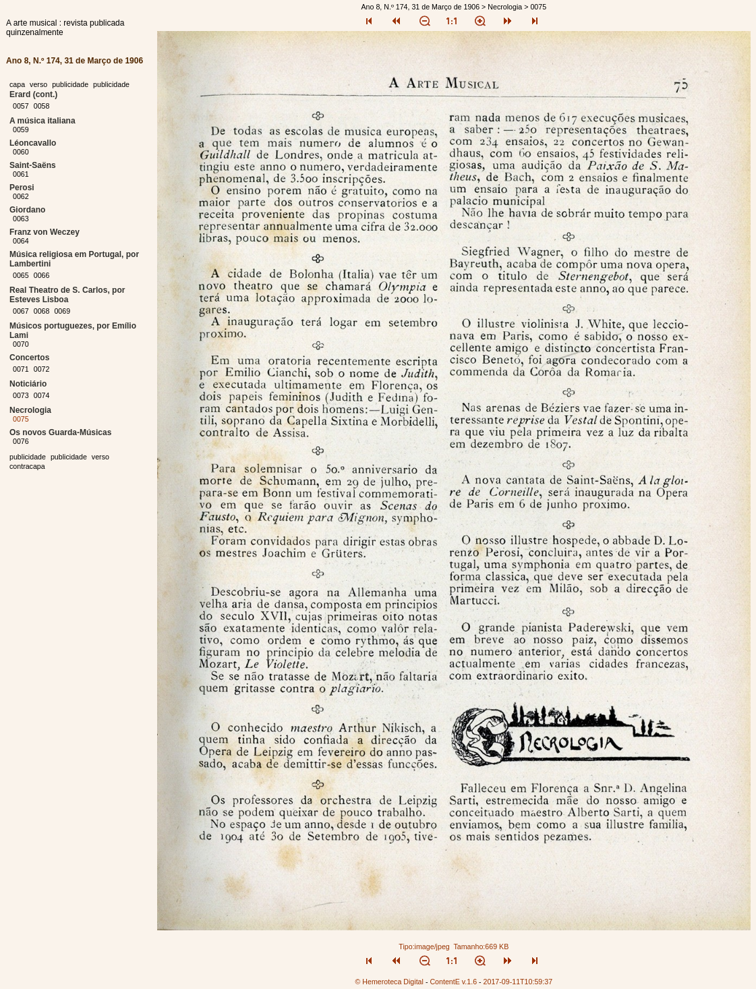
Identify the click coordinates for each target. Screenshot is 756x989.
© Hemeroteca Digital (389, 982)
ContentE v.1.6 (453, 982)
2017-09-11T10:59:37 (518, 982)
